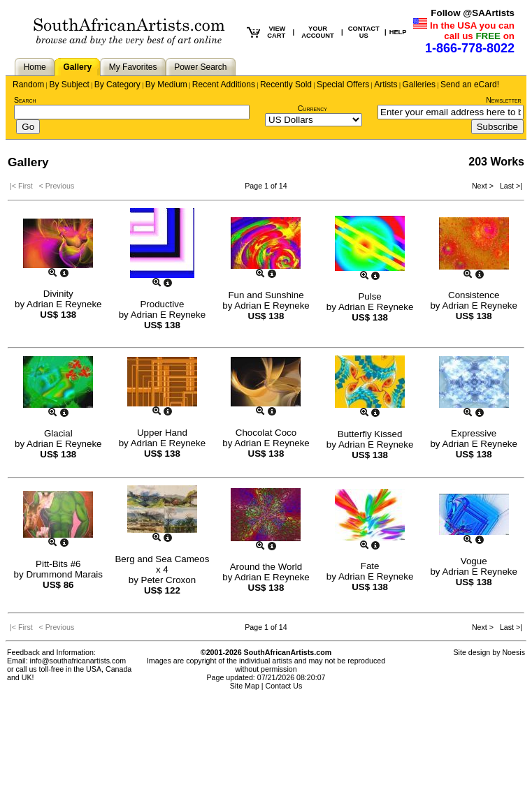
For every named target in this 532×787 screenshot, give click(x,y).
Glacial (58, 433)
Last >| (509, 186)
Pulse (369, 296)
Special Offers (343, 84)
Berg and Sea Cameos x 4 (162, 564)
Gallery (77, 67)
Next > (484, 186)
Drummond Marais (64, 574)
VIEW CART (276, 32)
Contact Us (284, 686)
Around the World (266, 566)
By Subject (69, 84)
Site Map (244, 686)
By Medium (166, 84)
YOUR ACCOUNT (317, 32)
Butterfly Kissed (370, 434)
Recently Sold (286, 84)
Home (35, 67)
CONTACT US (364, 32)
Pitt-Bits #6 (58, 564)
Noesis (513, 652)
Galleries (419, 84)
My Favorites (133, 67)
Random (28, 84)
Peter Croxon (168, 580)
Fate (370, 566)
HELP (398, 32)
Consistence (473, 295)
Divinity (58, 293)
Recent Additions (223, 84)
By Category (117, 84)
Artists (385, 84)
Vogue (474, 561)
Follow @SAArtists (473, 13)
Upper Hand (162, 432)
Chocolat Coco (266, 432)
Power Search (200, 67)
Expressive (473, 433)
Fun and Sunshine (265, 295)
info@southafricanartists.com (78, 660)
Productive (162, 304)
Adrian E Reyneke (64, 304)
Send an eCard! (469, 84)
